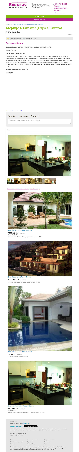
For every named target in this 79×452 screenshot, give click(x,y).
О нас (11, 439)
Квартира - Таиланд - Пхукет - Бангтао (21, 406)
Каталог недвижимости (19, 24)
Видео (45, 444)
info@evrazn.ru (26, 423)
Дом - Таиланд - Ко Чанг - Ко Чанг (19, 277)
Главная (8, 24)
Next (69, 154)
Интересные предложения (50, 439)
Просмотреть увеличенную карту (14, 110)
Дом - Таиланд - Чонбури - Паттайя (20, 230)
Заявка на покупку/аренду (16, 441)
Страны (29, 441)
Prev (9, 154)
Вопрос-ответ (47, 441)
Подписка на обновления (16, 426)
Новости (12, 444)
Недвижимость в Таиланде (35, 24)
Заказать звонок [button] (60, 13)
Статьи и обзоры (31, 444)
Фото (8, 130)
